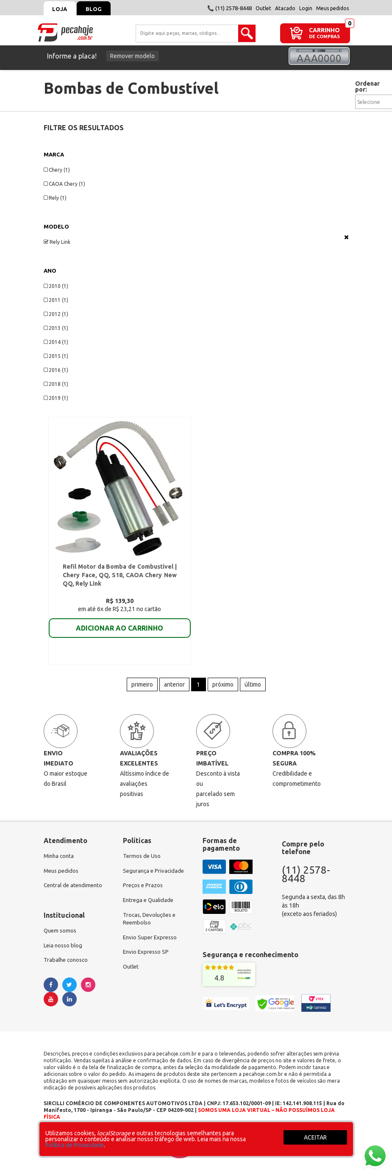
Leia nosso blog (64, 952)
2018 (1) (56, 384)
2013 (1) (56, 328)
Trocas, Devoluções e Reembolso (151, 925)
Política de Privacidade (74, 1145)
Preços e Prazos (144, 891)
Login (305, 8)
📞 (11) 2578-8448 (229, 8)
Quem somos (61, 936)
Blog (99, 9)
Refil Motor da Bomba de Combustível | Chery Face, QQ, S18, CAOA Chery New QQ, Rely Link (119, 577)
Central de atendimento (75, 891)
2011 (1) (56, 300)
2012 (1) (56, 314)
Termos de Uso (142, 860)
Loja (61, 9)
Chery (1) (57, 170)
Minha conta (60, 860)
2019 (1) (56, 398)
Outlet (263, 8)
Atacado (285, 8)
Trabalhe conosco (67, 967)
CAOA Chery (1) (64, 184)
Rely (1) (55, 198)
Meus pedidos (332, 8)
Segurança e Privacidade (155, 875)
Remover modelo (132, 56)
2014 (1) (56, 342)
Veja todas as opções (346, 237)
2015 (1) (56, 356)
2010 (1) (56, 286)
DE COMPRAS (324, 36)
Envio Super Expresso (151, 945)
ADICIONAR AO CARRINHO (119, 630)
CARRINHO (324, 30)
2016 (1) (56, 370)
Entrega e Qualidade (150, 906)
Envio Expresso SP (147, 960)
